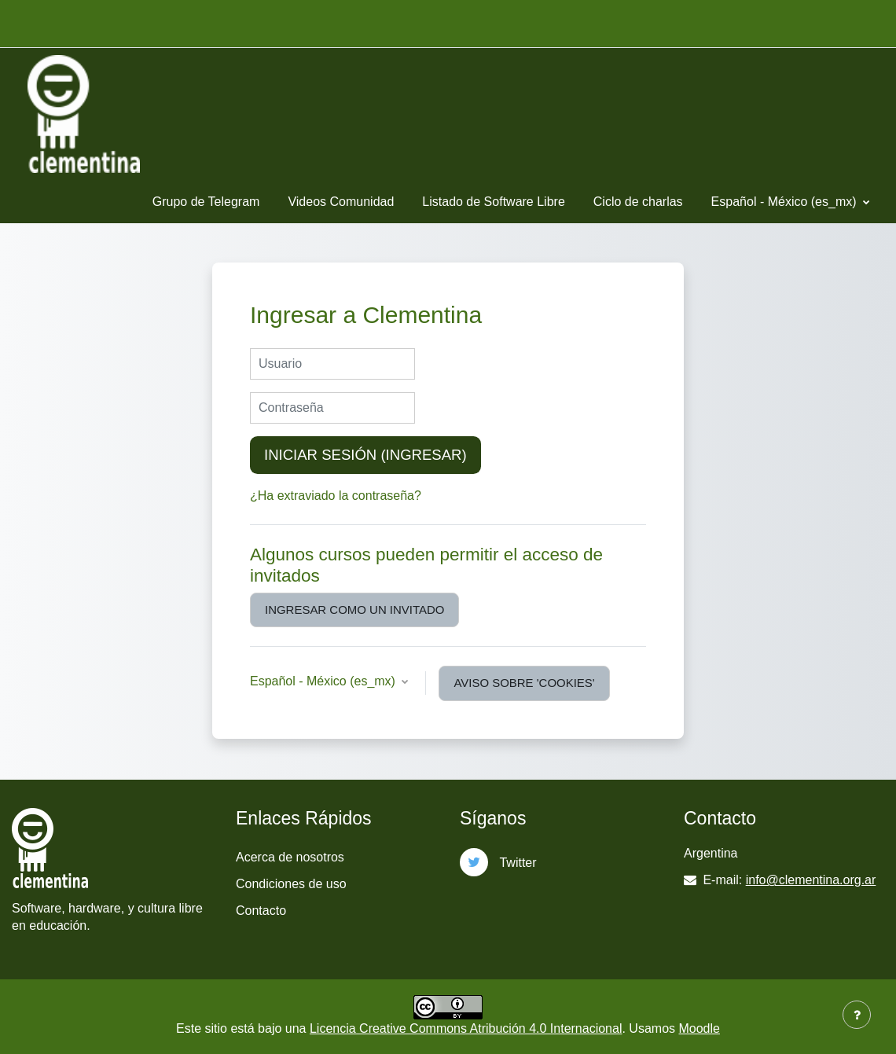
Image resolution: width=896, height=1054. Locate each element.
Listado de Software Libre (493, 201)
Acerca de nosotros (290, 857)
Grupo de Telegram (206, 201)
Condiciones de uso (291, 884)
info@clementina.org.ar (811, 880)
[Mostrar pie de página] (857, 1015)
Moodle (698, 1028)
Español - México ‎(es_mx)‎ (785, 201)
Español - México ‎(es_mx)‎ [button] (324, 681)
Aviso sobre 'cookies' (524, 682)
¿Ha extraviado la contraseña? (335, 495)
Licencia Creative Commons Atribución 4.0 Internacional (466, 1028)
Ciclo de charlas (638, 201)
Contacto (261, 910)
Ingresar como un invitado (354, 609)
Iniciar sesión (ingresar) (365, 454)
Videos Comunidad (341, 201)
